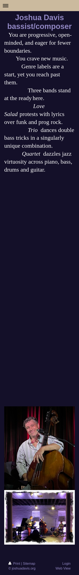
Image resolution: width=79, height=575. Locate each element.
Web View (63, 568)
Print (14, 563)
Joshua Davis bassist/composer (39, 22)
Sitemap (29, 563)
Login (66, 563)
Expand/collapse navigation (39, 5)
